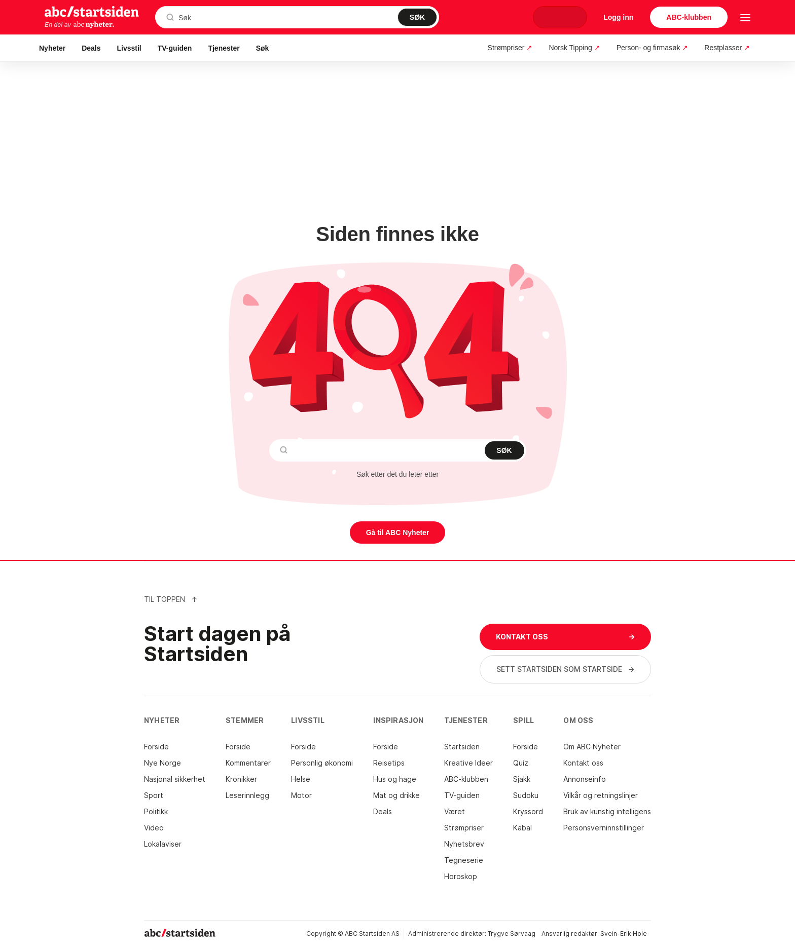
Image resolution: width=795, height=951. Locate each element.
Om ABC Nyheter (592, 746)
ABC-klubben (466, 779)
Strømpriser (464, 827)
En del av (80, 24)
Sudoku (525, 795)
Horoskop (460, 876)
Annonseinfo (584, 779)
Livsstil (129, 48)
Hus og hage (394, 779)
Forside (156, 746)
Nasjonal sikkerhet (174, 779)
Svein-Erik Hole (623, 933)
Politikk (156, 811)
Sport (153, 795)
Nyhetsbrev (464, 844)
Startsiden (462, 746)
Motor (301, 795)
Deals (91, 48)
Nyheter (52, 48)
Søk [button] (262, 48)
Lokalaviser (163, 844)
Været (454, 811)
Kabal (522, 827)
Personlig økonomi (322, 762)
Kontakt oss (583, 762)
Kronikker (241, 779)
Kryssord (528, 811)
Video (154, 827)
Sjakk (521, 779)
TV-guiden (175, 48)
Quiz (520, 762)
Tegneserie (463, 860)
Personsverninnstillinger (603, 827)
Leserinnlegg (247, 795)
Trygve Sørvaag (511, 933)
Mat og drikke (396, 795)
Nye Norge (162, 762)
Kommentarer (248, 762)
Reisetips (389, 762)
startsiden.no (92, 11)
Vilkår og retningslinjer (600, 795)
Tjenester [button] (223, 48)
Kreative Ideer (468, 762)
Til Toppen (171, 599)
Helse (300, 779)
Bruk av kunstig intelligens (607, 811)
